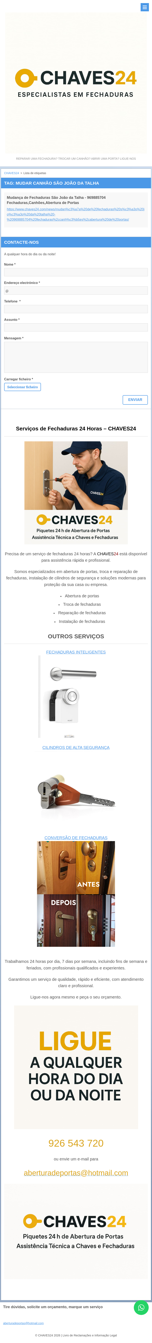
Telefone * (12, 301)
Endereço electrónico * (22, 283)
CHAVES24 (11, 173)
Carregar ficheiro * (18, 379)
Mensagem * (13, 338)
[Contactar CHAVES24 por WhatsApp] (141, 1313)
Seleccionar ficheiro (22, 387)
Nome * (10, 264)
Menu (145, 7)
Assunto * (12, 319)
